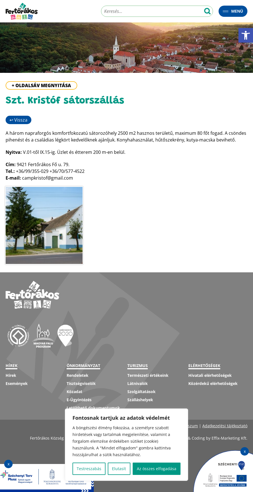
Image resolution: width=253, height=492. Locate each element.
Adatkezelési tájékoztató (224, 425)
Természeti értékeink (147, 375)
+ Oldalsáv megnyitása (41, 85)
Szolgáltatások (141, 391)
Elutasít (119, 468)
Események (17, 383)
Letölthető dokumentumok (93, 407)
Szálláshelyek (140, 399)
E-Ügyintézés (79, 399)
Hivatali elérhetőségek (210, 375)
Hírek (11, 375)
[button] (245, 35)
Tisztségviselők (81, 383)
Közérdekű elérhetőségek (213, 383)
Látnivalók (137, 383)
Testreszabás (89, 468)
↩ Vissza (18, 120)
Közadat (74, 391)
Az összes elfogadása (156, 468)
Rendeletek (77, 375)
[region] (126, 445)
